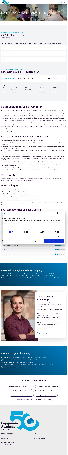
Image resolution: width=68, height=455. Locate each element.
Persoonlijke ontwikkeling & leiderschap (13, 32)
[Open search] (59, 2)
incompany (15, 275)
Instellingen (58, 236)
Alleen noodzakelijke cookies (34, 241)
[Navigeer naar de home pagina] (5, 2)
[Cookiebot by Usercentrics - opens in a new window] (58, 213)
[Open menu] (64, 2)
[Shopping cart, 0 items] (61, 2)
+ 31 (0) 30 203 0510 (6, 444)
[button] (42, 333)
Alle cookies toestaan (54, 241)
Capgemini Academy (8, 273)
